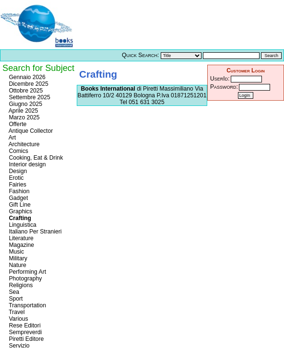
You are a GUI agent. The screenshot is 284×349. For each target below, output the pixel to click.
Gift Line (19, 204)
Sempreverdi (24, 332)
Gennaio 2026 (26, 77)
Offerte (16, 124)
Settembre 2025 (28, 97)
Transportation (26, 305)
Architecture (23, 144)
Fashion (18, 191)
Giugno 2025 (24, 104)
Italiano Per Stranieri (34, 231)
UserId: (220, 78)
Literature (20, 238)
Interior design (26, 164)
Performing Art (26, 271)
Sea (13, 292)
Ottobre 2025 (25, 90)
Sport (15, 298)
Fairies (16, 184)
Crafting (19, 218)
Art (11, 137)
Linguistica (21, 224)
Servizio (18, 345)
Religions (20, 285)
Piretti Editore (25, 339)
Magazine (20, 245)
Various (17, 318)
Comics (17, 151)
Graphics (19, 211)
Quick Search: (140, 55)
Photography (24, 278)
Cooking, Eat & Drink (35, 157)
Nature (16, 265)
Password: (224, 86)
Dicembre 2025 (27, 84)
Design (17, 171)
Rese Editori (24, 325)
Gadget (17, 198)
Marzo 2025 (23, 117)
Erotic (15, 177)
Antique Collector (30, 131)
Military (17, 258)
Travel (15, 312)
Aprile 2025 (22, 110)
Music (15, 251)
